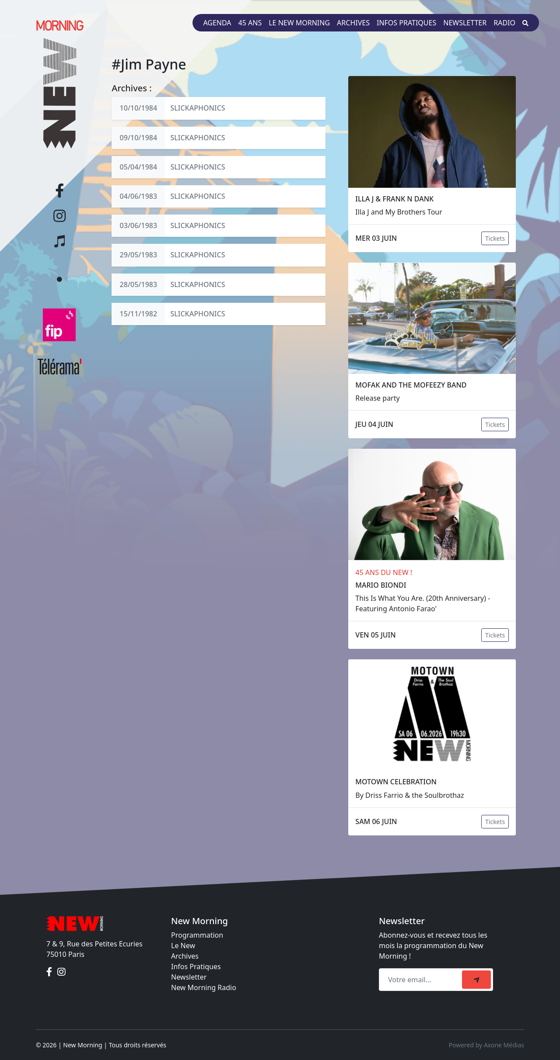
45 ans (250, 23)
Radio (504, 23)
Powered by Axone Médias (486, 1045)
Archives (353, 23)
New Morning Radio (203, 987)
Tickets (495, 238)
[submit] (476, 979)
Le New (183, 945)
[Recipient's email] (421, 979)
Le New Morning (299, 23)
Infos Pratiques (196, 966)
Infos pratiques (406, 23)
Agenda (217, 23)
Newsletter (464, 23)
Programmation (197, 935)
